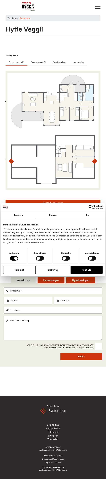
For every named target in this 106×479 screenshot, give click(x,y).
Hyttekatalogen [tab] (80, 280)
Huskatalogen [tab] (51, 280)
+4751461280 (56, 455)
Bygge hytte (53, 428)
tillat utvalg (52, 270)
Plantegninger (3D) (38, 62)
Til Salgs (53, 432)
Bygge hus (53, 424)
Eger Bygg (12, 18)
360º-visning (78, 62)
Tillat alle (86, 270)
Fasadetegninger (59, 62)
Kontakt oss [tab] (23, 280)
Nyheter (53, 435)
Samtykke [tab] (18, 215)
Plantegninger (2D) (16, 62)
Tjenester (53, 439)
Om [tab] (87, 215)
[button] (97, 6)
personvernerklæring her (63, 348)
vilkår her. (88, 348)
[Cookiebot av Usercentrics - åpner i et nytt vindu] (91, 207)
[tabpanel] (53, 323)
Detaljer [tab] (53, 215)
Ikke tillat (19, 270)
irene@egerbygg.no (56, 459)
